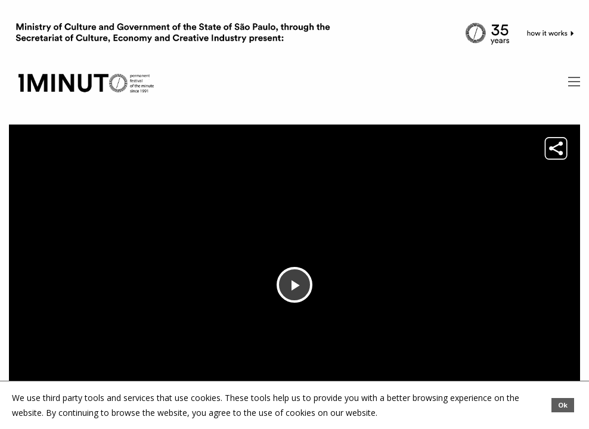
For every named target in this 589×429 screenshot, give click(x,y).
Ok (563, 404)
